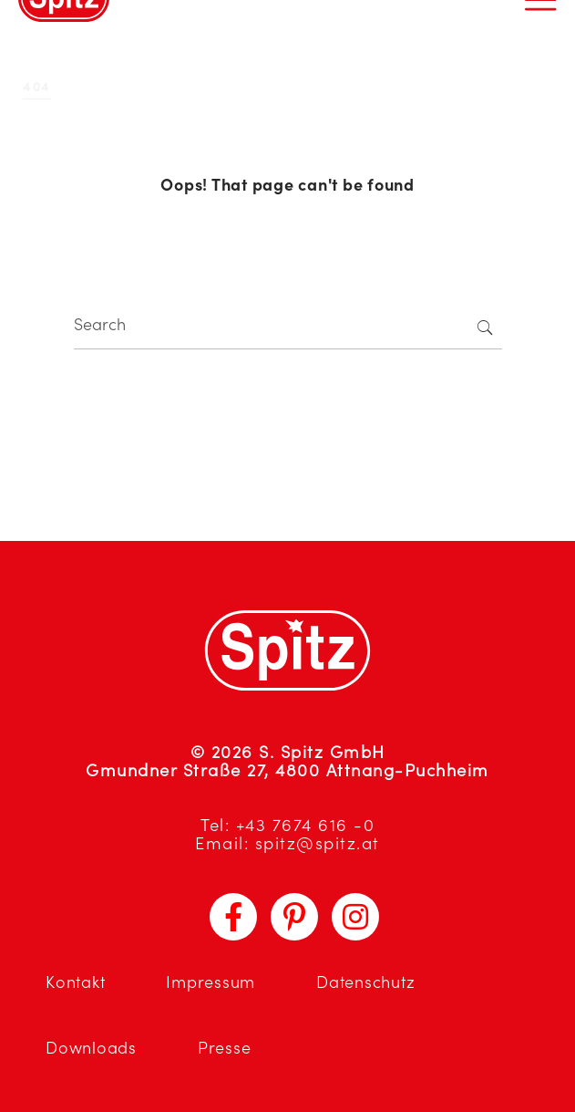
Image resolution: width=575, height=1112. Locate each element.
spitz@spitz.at (317, 843)
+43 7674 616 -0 (305, 825)
